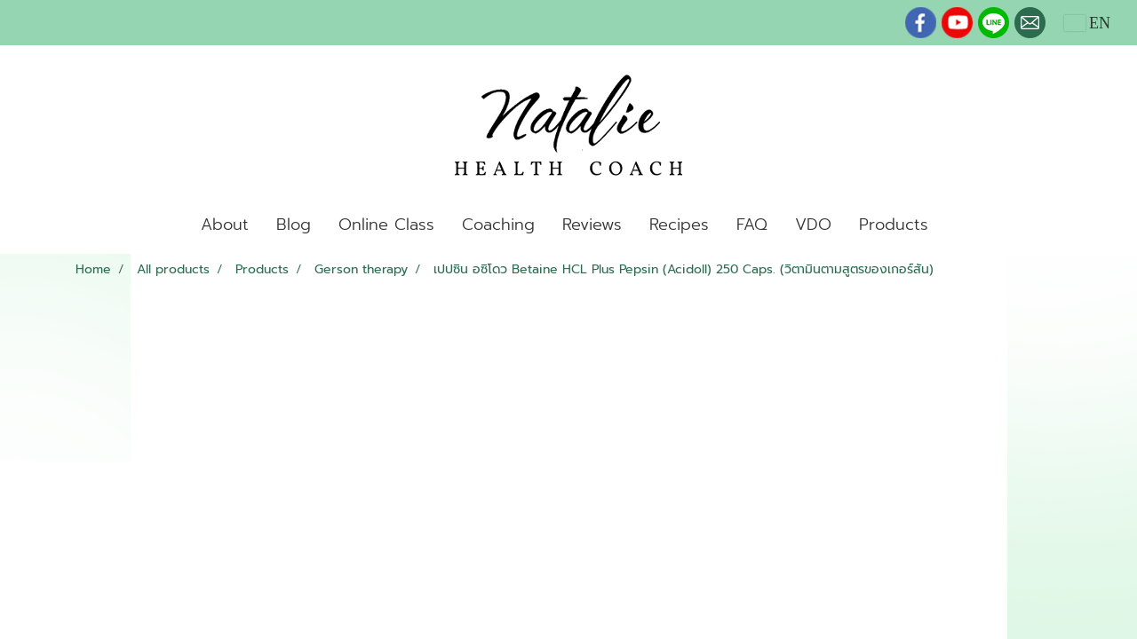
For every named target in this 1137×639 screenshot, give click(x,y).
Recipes (679, 224)
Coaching (498, 224)
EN (1087, 23)
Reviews (592, 224)
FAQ (751, 224)
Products (893, 224)
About (225, 224)
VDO (813, 224)
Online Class (386, 224)
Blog (293, 224)
